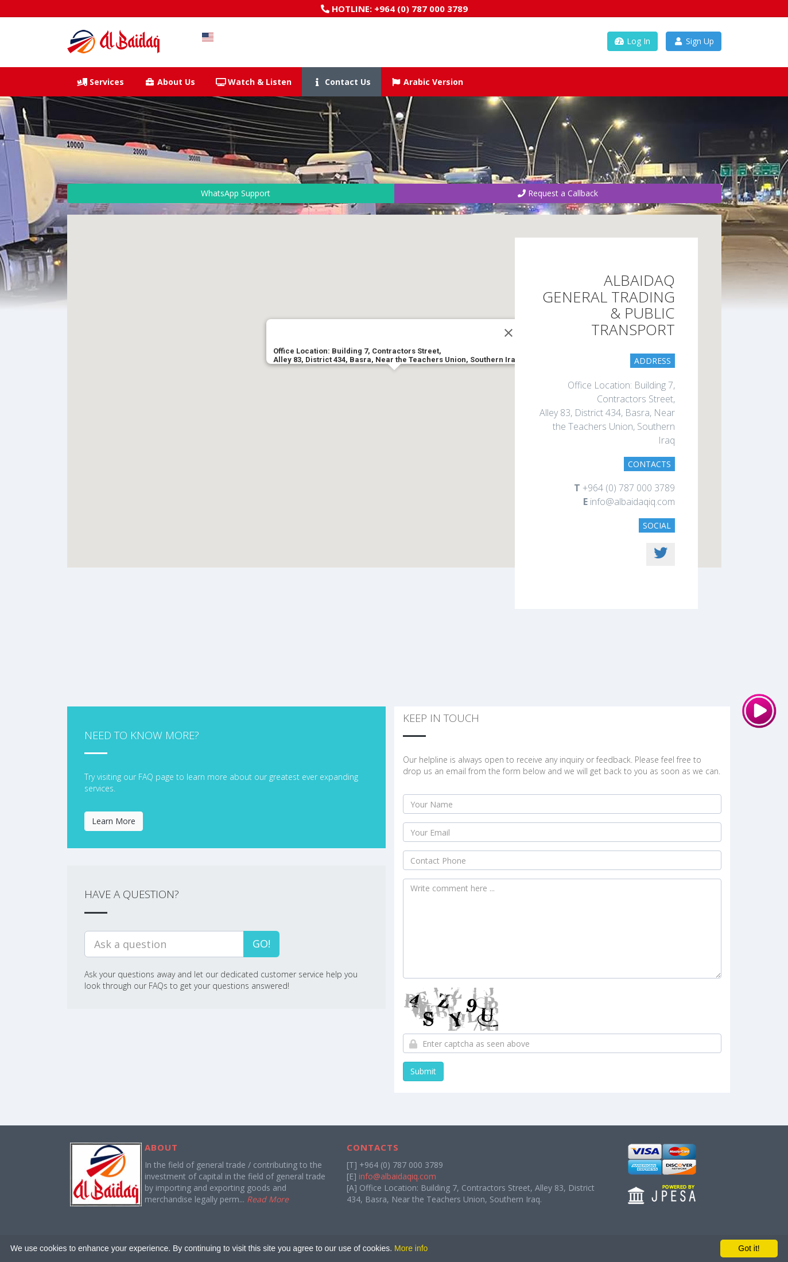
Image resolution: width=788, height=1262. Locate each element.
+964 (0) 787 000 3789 (421, 8)
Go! (261, 943)
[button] (394, 380)
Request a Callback (558, 193)
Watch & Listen (254, 81)
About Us (170, 81)
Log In (633, 41)
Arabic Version (427, 81)
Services (101, 81)
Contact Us (341, 81)
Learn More (113, 821)
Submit (423, 1071)
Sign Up (693, 41)
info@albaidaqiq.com (397, 1176)
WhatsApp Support (230, 193)
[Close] (508, 333)
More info (411, 1248)
